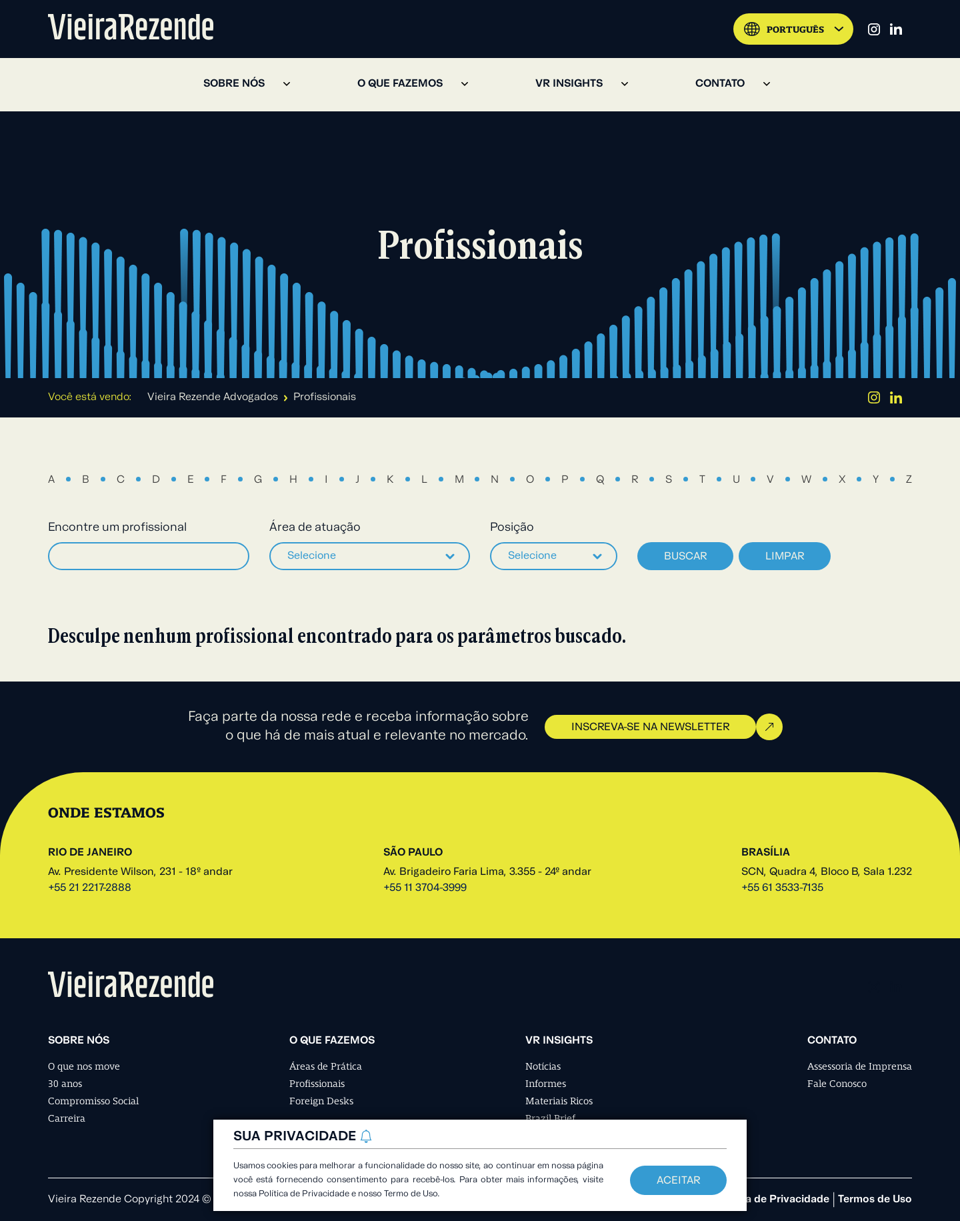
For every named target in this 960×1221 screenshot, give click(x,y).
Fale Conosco (837, 1083)
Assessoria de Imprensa (859, 1066)
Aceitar (678, 1181)
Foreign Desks (321, 1101)
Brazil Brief (550, 1118)
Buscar (685, 556)
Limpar (784, 556)
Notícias (543, 1066)
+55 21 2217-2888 (89, 888)
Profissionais (317, 1083)
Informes (545, 1083)
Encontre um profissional (117, 527)
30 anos (65, 1083)
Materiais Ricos (559, 1101)
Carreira (66, 1118)
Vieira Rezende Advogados (212, 397)
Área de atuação (315, 527)
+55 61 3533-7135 (782, 888)
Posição (512, 527)
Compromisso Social (93, 1101)
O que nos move (84, 1066)
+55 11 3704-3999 (425, 888)
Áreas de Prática (325, 1066)
